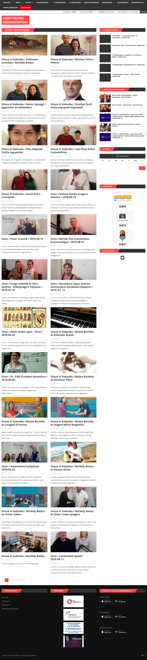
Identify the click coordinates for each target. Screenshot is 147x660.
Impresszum (6, 601)
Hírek (18, 2)
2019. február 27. (8, 201)
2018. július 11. (57, 294)
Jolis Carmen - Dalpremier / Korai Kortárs (127, 105)
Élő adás (25, 8)
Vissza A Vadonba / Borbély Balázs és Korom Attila (72, 467)
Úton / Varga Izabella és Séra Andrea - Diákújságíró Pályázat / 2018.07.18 (22, 287)
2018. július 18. (8, 294)
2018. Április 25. (57, 518)
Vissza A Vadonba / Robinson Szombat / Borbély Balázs (20, 61)
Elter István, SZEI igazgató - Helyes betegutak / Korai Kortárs (124, 96)
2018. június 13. (57, 339)
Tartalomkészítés (10, 8)
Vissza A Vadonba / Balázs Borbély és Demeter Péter (72, 378)
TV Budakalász (60, 2)
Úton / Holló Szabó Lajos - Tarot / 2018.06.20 (22, 333)
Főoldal (7, 2)
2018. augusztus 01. (58, 246)
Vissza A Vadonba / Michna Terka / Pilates (72, 61)
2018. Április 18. (8, 560)
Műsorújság (107, 2)
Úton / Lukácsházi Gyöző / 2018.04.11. (67, 557)
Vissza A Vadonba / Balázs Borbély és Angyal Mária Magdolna (72, 423)
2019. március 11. (9, 156)
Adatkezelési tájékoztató (10, 609)
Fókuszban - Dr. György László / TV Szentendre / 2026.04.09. (125, 37)
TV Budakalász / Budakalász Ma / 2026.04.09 (128, 65)
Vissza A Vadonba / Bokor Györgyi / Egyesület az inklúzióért (24, 105)
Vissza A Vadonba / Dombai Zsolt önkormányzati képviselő (71, 105)
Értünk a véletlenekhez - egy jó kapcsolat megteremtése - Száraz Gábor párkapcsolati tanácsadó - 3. (128, 136)
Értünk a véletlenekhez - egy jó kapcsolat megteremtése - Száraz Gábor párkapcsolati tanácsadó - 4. (128, 116)
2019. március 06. (58, 156)
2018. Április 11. (57, 563)
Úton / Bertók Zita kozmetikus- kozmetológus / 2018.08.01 (70, 240)
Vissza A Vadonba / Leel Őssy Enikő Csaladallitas (73, 150)
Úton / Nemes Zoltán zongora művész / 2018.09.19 (69, 195)
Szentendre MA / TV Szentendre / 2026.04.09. (128, 45)
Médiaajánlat (6, 605)
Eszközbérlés (122, 2)
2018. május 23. (57, 428)
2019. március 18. (58, 111)
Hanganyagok (42, 2)
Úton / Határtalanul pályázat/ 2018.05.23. (20, 467)
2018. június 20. (8, 339)
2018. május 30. (8, 428)
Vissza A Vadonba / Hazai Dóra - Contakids (22, 195)
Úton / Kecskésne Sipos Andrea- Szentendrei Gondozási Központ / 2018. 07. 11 (72, 287)
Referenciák (136, 2)
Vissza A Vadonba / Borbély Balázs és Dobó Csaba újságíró (72, 512)
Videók (28, 2)
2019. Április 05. (8, 66)
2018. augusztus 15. (9, 243)
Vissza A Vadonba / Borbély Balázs (23, 556)
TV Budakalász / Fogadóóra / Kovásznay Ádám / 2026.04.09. (126, 56)
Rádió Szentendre (91, 2)
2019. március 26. (9, 111)
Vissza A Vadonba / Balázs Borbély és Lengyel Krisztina (23, 423)
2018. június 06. (8, 384)
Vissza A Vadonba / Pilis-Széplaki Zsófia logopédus (22, 150)
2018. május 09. (57, 473)
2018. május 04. (8, 518)
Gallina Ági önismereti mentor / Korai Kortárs (126, 125)
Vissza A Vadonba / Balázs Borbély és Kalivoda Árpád (72, 333)
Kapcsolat (5, 597)
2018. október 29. (57, 201)
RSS (143, 655)
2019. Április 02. (57, 66)
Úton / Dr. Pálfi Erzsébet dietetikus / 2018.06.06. (24, 378)
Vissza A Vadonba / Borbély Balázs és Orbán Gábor (23, 512)
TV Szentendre (75, 2)
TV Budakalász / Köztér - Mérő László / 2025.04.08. (126, 75)
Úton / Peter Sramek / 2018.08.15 (22, 238)
